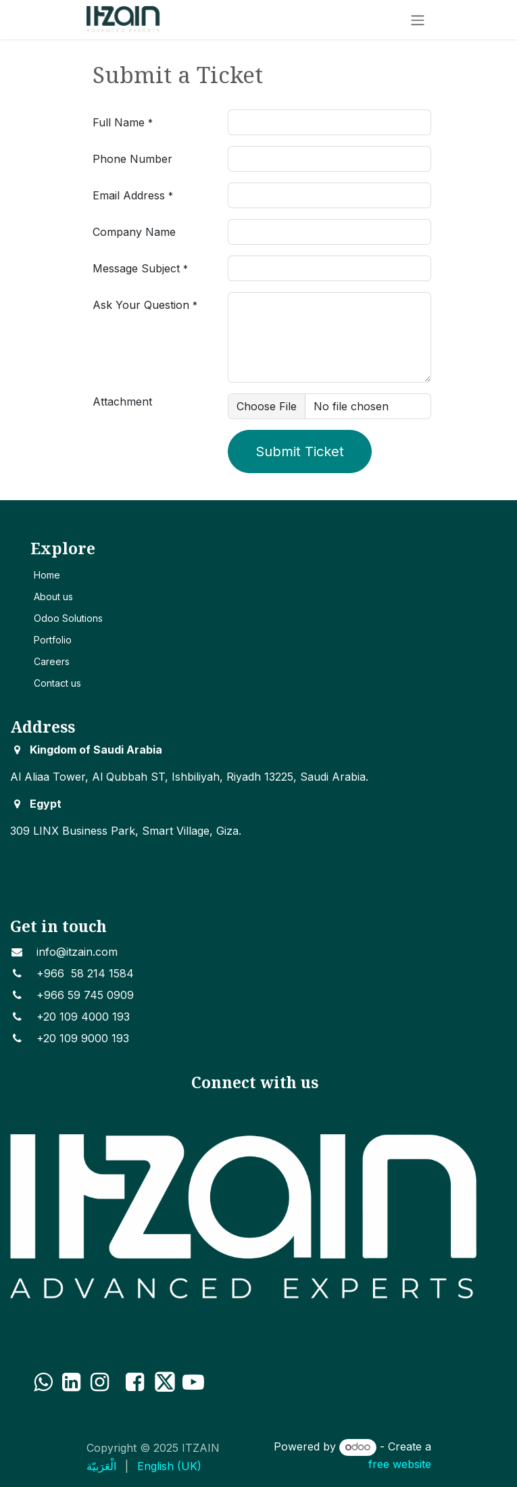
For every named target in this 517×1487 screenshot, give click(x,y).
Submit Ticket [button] (299, 451)
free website (399, 1464)
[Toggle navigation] (417, 19)
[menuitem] (101, 1466)
